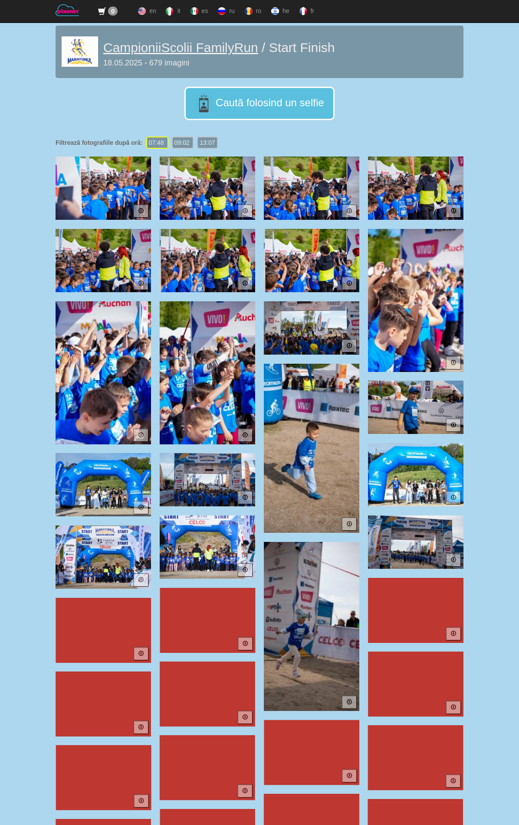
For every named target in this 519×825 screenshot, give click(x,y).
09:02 (182, 142)
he (279, 11)
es (198, 11)
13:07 (207, 142)
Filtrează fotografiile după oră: (99, 142)
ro (252, 11)
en (146, 11)
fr (305, 11)
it (172, 11)
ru (225, 11)
